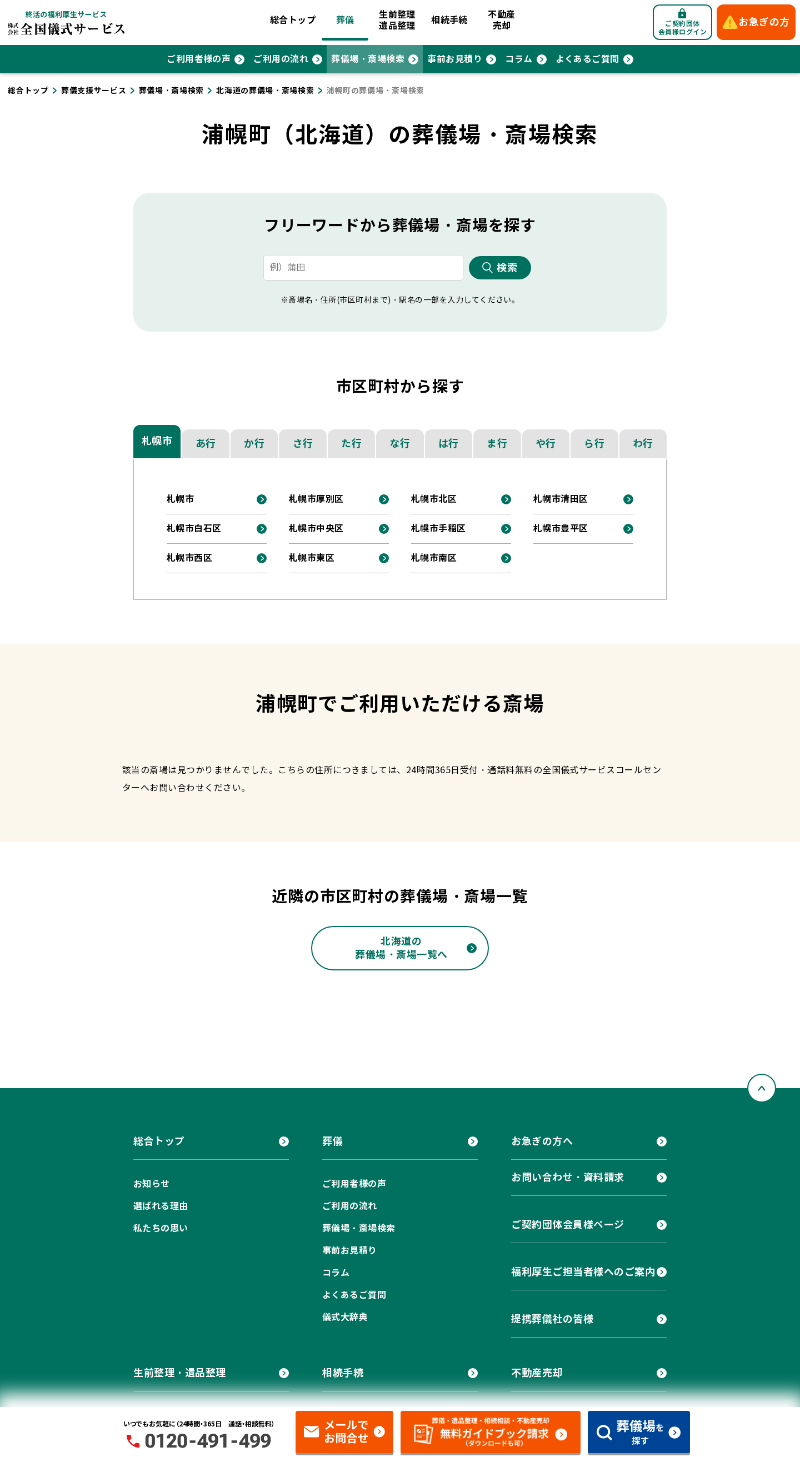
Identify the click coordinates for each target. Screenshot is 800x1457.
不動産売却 (501, 20)
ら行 (594, 443)
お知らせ (151, 1184)
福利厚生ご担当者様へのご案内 (583, 1271)
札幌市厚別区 (316, 499)
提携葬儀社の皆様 (552, 1319)
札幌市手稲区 (438, 528)
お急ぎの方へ (542, 1141)
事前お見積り (454, 59)
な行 (399, 443)
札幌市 (157, 440)
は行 (448, 443)
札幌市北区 (434, 499)
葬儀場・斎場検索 (367, 59)
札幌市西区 (189, 558)
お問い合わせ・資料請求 (567, 1177)
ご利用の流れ (280, 59)
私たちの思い (160, 1228)
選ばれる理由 (160, 1206)
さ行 (303, 443)
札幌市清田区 (560, 499)
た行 (351, 443)
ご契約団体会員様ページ (567, 1224)
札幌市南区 (434, 558)
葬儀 (345, 20)
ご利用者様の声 (199, 59)
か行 (254, 443)
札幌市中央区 (316, 528)
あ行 (206, 443)
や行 (546, 443)
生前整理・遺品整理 (179, 1372)
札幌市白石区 (194, 528)
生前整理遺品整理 (397, 20)
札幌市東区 (311, 558)
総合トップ (293, 20)
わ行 (643, 443)
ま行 (497, 443)
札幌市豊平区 (560, 528)
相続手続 (449, 20)
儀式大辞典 (345, 1317)
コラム (518, 59)
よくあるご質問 (587, 59)
